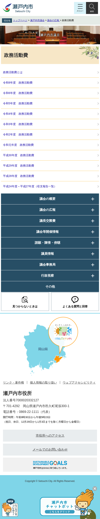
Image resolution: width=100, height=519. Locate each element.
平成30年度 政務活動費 (18, 155)
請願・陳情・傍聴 (47, 242)
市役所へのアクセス (50, 435)
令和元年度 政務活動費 (18, 144)
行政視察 (47, 275)
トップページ (20, 20)
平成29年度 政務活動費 (18, 165)
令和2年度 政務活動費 (18, 134)
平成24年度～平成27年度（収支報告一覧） (30, 186)
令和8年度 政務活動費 (18, 82)
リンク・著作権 (13, 382)
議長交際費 (47, 220)
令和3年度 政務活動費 (18, 124)
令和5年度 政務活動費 (18, 103)
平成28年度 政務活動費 (18, 176)
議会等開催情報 (47, 231)
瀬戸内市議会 (37, 20)
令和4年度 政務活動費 (18, 113)
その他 (50, 286)
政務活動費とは (13, 72)
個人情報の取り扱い (43, 382)
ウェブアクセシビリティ (79, 382)
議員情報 (47, 253)
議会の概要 (47, 198)
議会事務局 (47, 264)
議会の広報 (53, 20)
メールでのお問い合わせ (50, 449)
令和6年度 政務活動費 (18, 93)
